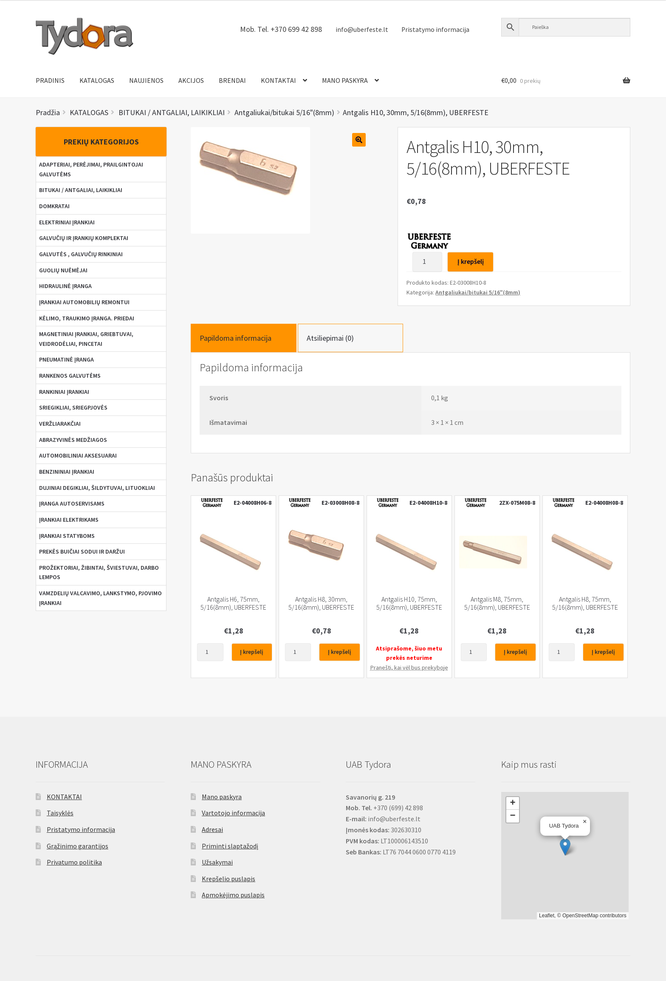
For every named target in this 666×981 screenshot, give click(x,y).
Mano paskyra (222, 796)
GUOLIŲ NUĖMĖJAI (63, 270)
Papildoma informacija (235, 338)
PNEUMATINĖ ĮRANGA (66, 359)
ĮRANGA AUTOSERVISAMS (71, 503)
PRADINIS (50, 80)
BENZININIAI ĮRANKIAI (66, 471)
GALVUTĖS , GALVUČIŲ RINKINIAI (81, 254)
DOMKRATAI (54, 206)
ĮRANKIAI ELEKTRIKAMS (69, 519)
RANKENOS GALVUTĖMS (70, 375)
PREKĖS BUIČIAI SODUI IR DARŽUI (82, 551)
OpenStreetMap (580, 916)
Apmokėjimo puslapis (233, 895)
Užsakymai (217, 862)
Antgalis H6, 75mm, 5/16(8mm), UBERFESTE (233, 603)
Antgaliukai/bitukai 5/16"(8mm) (477, 292)
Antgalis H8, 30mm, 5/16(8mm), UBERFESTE (321, 603)
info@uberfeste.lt (362, 29)
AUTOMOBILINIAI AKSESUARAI (78, 455)
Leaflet (546, 916)
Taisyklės (60, 813)
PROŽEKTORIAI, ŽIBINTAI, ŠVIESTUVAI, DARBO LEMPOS (99, 572)
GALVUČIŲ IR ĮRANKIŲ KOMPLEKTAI (83, 238)
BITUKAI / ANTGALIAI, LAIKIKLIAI (80, 190)
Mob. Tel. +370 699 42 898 (281, 29)
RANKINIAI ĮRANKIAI (64, 392)
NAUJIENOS (146, 80)
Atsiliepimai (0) (330, 338)
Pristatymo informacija (435, 29)
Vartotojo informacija (233, 813)
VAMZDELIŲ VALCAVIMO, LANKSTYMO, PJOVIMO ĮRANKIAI (100, 598)
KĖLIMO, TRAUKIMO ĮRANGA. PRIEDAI (86, 318)
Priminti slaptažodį (230, 846)
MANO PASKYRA (345, 80)
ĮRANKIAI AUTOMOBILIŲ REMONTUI (84, 302)
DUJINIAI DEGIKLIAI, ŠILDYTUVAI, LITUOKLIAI (97, 488)
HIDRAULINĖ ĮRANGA (65, 286)
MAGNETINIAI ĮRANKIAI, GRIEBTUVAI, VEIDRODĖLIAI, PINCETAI (86, 339)
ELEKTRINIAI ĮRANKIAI (67, 222)
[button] (565, 847)
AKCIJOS (191, 80)
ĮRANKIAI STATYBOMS (67, 536)
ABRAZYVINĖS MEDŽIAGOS (73, 440)
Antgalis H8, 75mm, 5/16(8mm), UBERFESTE (585, 603)
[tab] (243, 338)
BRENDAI (232, 80)
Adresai (212, 829)
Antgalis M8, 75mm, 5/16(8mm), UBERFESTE (497, 603)
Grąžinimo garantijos (77, 846)
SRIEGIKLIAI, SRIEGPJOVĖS (73, 407)
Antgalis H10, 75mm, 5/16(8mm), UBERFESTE (409, 603)
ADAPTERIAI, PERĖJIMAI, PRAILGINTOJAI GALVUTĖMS (91, 169)
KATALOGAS (96, 80)
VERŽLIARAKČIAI (60, 423)
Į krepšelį (470, 261)
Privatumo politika (74, 862)
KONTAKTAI (278, 80)
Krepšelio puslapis (228, 878)
